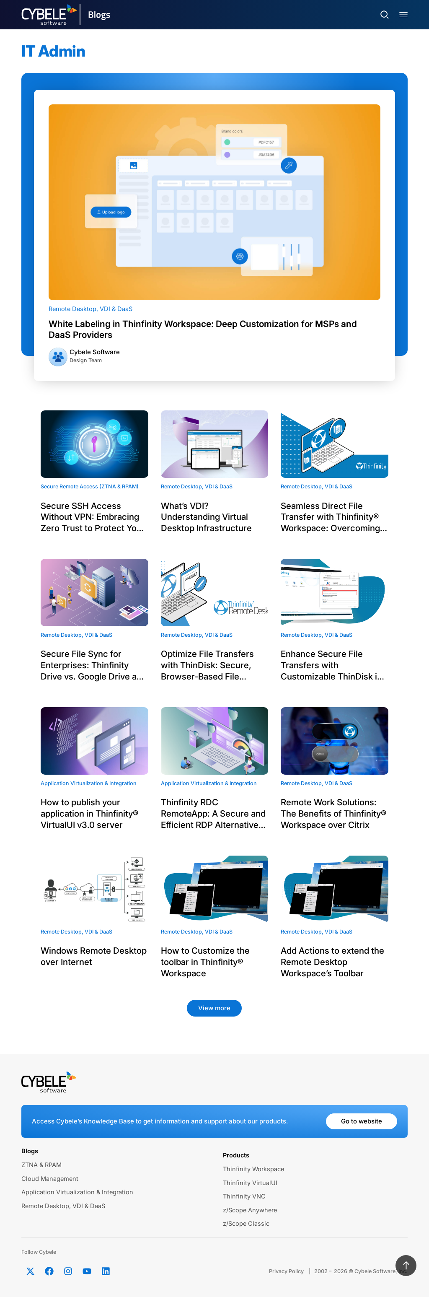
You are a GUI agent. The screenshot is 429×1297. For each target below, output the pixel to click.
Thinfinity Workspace (253, 1169)
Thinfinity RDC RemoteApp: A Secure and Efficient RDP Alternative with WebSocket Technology (213, 813)
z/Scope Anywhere (250, 1210)
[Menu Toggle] (403, 15)
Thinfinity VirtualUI (250, 1183)
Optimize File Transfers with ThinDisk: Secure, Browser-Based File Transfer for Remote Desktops (207, 665)
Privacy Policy (286, 1271)
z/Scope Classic (246, 1223)
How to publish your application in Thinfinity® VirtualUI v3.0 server (89, 813)
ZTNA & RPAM (41, 1165)
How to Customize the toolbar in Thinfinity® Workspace (205, 961)
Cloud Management (49, 1179)
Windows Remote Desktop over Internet (94, 956)
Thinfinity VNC (244, 1196)
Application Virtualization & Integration (77, 1192)
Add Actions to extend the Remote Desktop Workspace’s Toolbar (332, 961)
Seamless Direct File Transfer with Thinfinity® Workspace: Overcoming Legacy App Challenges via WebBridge (334, 517)
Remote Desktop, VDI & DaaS (90, 309)
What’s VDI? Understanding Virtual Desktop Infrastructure (206, 517)
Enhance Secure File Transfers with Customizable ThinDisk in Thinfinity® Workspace (331, 665)
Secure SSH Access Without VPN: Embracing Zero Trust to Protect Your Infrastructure (93, 517)
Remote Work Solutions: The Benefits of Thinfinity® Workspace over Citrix (333, 813)
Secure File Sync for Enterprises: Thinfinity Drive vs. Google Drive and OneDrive (94, 665)
